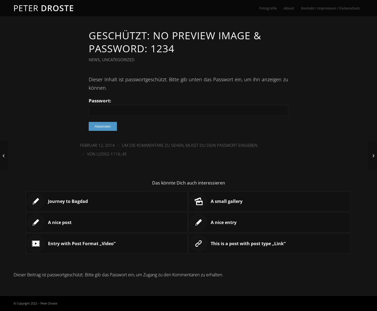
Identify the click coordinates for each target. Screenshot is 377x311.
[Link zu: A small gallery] (269, 201)
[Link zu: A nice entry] (269, 222)
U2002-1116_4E (112, 154)
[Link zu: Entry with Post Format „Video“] (107, 244)
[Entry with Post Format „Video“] (4, 155)
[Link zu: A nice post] (107, 222)
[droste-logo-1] (44, 8)
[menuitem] (268, 8)
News (94, 59)
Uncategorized (118, 59)
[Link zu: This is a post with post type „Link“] (269, 244)
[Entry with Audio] (373, 155)
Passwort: (188, 107)
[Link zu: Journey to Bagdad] (107, 201)
